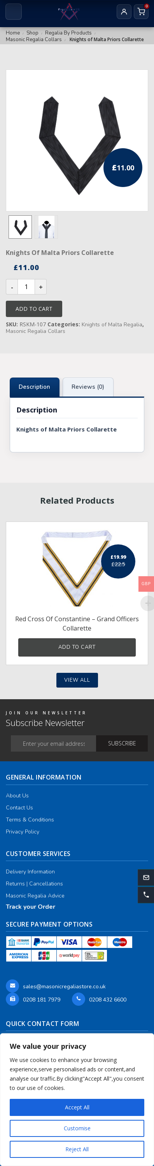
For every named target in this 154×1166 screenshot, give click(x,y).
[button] (146, 895)
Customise (77, 1128)
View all (77, 680)
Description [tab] (34, 387)
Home (13, 32)
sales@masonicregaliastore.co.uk (64, 986)
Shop (32, 32)
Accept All (77, 1107)
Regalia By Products (68, 32)
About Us (17, 795)
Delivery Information (30, 871)
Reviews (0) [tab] (88, 387)
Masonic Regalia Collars (34, 39)
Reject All (77, 1149)
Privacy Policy (22, 831)
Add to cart (34, 308)
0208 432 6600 (107, 999)
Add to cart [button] (77, 647)
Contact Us (19, 807)
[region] (77, 1099)
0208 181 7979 (41, 999)
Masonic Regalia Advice (35, 895)
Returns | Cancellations (34, 883)
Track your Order (30, 907)
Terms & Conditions (30, 819)
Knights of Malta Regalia (112, 324)
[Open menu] (13, 11)
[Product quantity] (26, 287)
